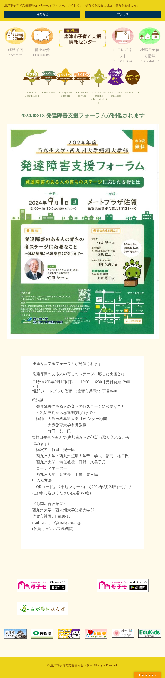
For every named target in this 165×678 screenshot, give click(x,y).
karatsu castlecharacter (115, 94)
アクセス (123, 14)
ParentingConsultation (32, 94)
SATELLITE (132, 92)
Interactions (48, 92)
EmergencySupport (65, 94)
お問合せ (42, 14)
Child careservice (82, 94)
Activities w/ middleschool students (99, 97)
